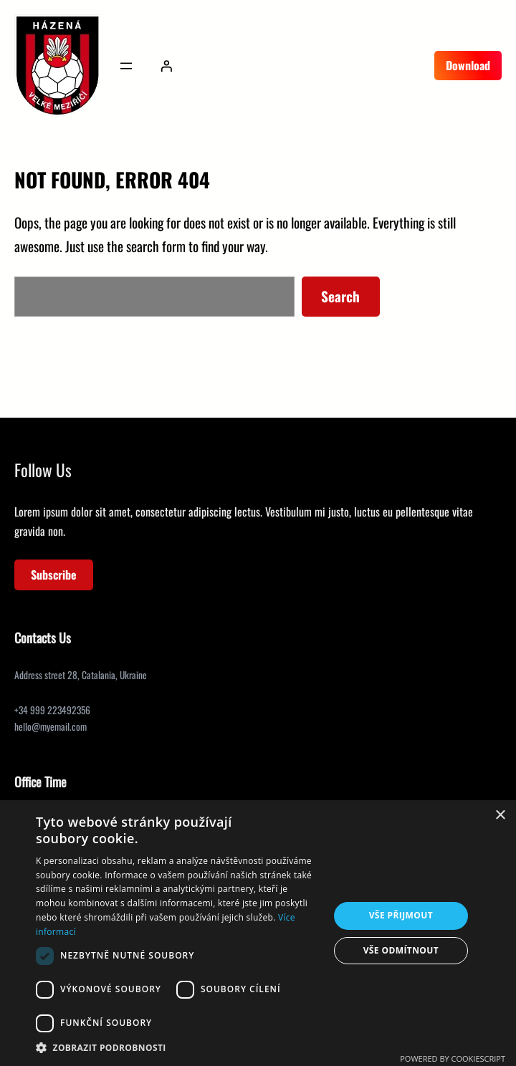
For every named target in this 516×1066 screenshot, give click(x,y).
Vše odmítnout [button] (401, 950)
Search (340, 296)
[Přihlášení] (166, 66)
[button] (178, 1047)
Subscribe (54, 574)
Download (468, 65)
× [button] (499, 815)
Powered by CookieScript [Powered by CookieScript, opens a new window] (452, 1058)
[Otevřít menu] (126, 66)
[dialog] (258, 933)
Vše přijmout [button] (401, 915)
